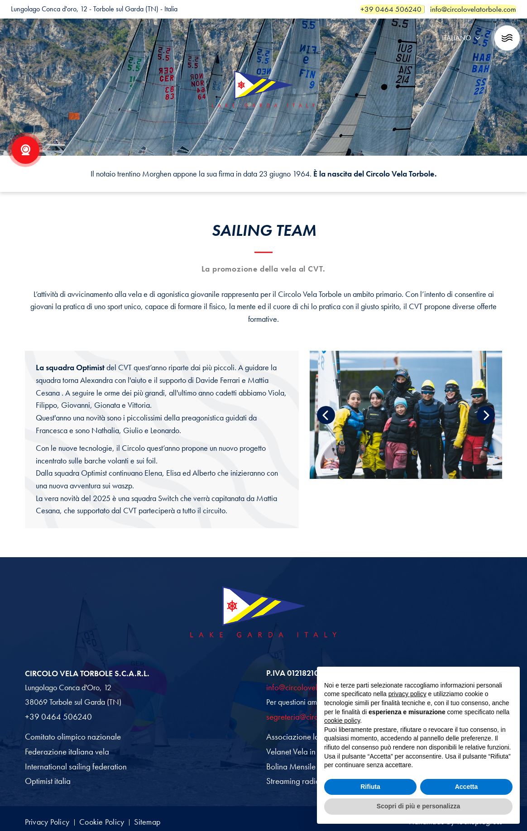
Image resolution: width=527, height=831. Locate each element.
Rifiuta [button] (370, 786)
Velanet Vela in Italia (298, 749)
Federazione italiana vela (64, 749)
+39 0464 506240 (55, 715)
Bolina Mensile (289, 763)
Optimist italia (46, 777)
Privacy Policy (49, 817)
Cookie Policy (113, 817)
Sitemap (166, 817)
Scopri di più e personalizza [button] (418, 806)
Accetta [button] (466, 786)
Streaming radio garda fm (305, 777)
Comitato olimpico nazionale (70, 734)
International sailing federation (72, 763)
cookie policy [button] (342, 720)
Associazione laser (295, 734)
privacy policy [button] (407, 693)
